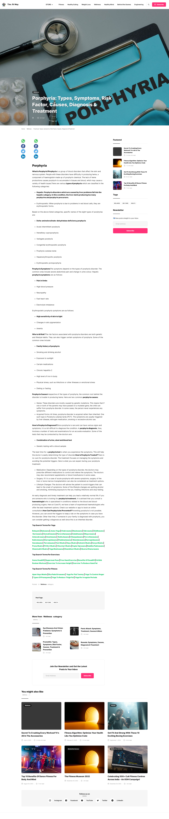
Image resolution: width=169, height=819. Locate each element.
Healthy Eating (73, 4)
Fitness (62, 4)
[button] (50, 4)
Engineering (139, 4)
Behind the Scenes (124, 4)
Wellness (98, 4)
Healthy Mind (109, 4)
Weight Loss (86, 4)
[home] (10, 4)
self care (48, 605)
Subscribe (160, 4)
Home (23, 129)
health (56, 605)
